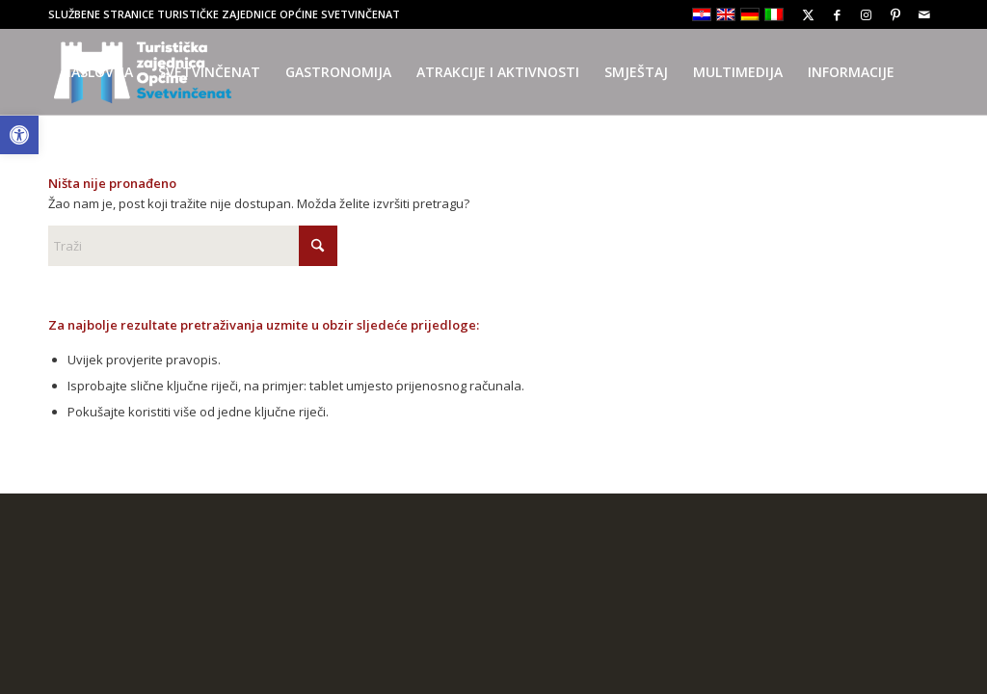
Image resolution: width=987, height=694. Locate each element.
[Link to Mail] (924, 14)
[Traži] (192, 246)
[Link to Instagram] (866, 14)
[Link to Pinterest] (895, 14)
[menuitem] (97, 72)
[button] (19, 135)
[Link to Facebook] (837, 14)
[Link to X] (808, 14)
